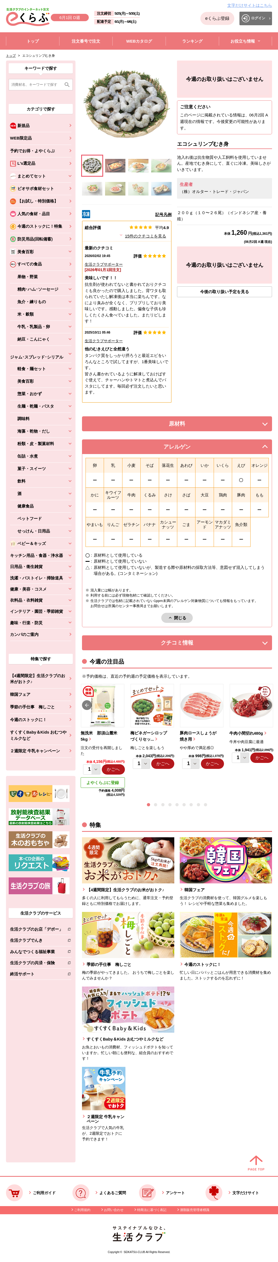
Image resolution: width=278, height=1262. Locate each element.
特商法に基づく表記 (151, 1210)
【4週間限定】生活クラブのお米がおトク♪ (37, 678)
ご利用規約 (82, 1210)
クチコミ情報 (185, 644)
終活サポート (36, 975)
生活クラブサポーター (104, 264)
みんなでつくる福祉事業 (36, 952)
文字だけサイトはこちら (249, 5)
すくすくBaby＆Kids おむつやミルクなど (38, 735)
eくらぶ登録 (217, 18)
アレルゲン (183, 448)
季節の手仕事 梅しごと (32, 707)
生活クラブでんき (36, 941)
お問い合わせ (114, 1210)
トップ (11, 56)
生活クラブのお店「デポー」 (36, 930)
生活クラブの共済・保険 (36, 963)
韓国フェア (20, 694)
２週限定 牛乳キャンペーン (35, 751)
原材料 (189, 425)
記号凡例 (163, 214)
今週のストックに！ (28, 719)
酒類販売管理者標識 (194, 1210)
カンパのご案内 (24, 634)
